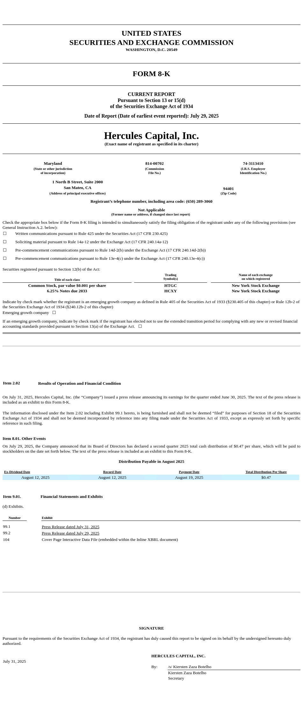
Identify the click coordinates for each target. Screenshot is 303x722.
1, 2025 (93, 526)
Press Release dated (59, 526)
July (79, 526)
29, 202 (90, 533)
